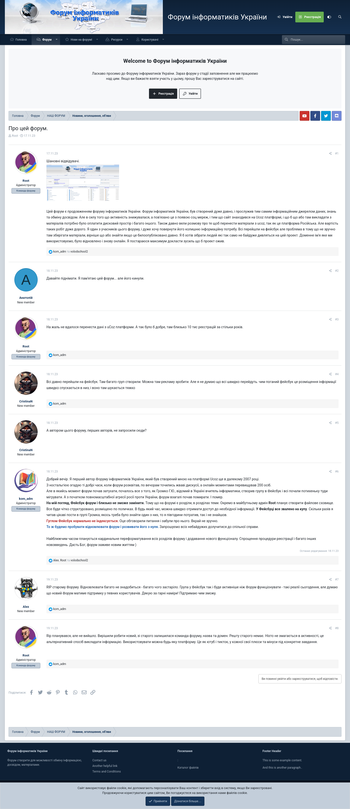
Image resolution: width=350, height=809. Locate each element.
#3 (337, 319)
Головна (21, 39)
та (70, 251)
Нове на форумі (81, 39)
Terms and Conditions (106, 771)
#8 (337, 628)
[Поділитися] (330, 153)
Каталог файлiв (188, 767)
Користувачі (149, 39)
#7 (337, 579)
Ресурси (116, 39)
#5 (337, 423)
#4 (337, 374)
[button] (56, 39)
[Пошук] (339, 17)
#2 (337, 271)
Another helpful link (104, 766)
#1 (337, 153)
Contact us (99, 760)
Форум (47, 39)
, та (70, 560)
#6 (337, 471)
